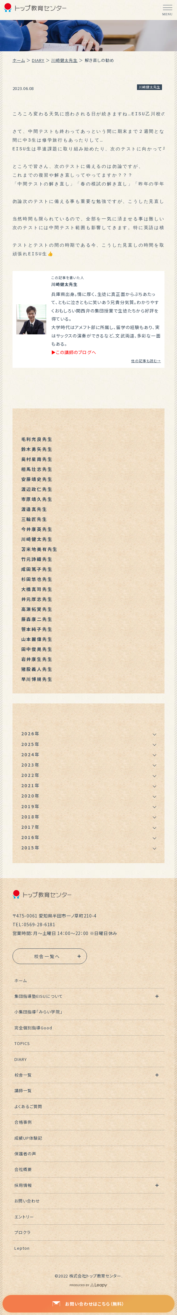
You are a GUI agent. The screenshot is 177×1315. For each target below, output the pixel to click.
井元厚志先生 (37, 599)
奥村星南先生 (37, 459)
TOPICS (22, 1043)
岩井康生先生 (37, 659)
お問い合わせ (27, 1201)
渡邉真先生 (34, 509)
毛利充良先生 (37, 439)
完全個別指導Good (33, 1028)
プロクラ (22, 1232)
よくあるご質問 (28, 1106)
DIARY (38, 60)
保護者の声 (25, 1154)
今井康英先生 (37, 529)
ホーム (19, 60)
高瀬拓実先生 (37, 609)
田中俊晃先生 (37, 649)
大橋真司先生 (37, 589)
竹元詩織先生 (37, 559)
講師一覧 (23, 1090)
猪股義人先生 (37, 669)
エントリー (24, 1217)
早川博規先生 (37, 679)
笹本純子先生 (37, 629)
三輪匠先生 (34, 519)
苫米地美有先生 (39, 549)
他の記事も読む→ (146, 360)
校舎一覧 (23, 1075)
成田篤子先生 (37, 569)
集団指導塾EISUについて (38, 996)
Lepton (22, 1248)
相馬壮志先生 (37, 469)
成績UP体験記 (28, 1138)
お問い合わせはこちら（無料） (89, 1304)
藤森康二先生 (37, 619)
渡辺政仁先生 (37, 489)
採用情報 (23, 1185)
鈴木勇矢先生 (37, 449)
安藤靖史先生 (37, 479)
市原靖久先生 (37, 499)
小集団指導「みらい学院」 (38, 1012)
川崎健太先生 (64, 60)
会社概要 (23, 1169)
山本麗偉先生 (37, 639)
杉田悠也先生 (37, 579)
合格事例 (23, 1122)
